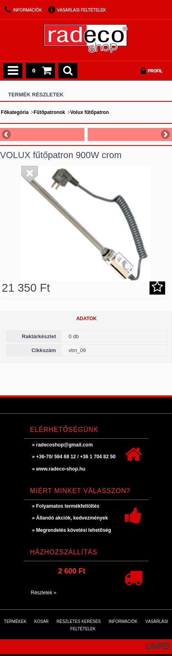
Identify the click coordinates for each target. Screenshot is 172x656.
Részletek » (44, 593)
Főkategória (15, 112)
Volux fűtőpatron (89, 112)
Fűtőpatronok (49, 112)
